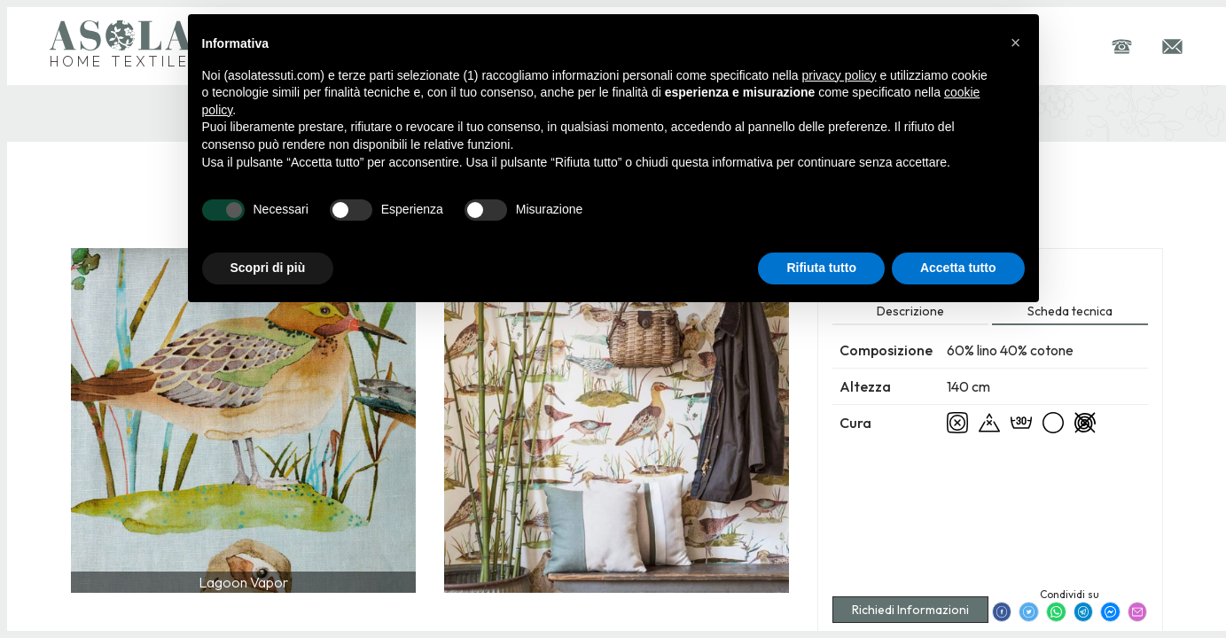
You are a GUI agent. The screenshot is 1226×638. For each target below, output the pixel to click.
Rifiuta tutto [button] (821, 268)
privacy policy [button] (838, 75)
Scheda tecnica (1070, 311)
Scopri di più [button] (268, 268)
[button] (1016, 42)
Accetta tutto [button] (958, 268)
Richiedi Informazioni (910, 610)
